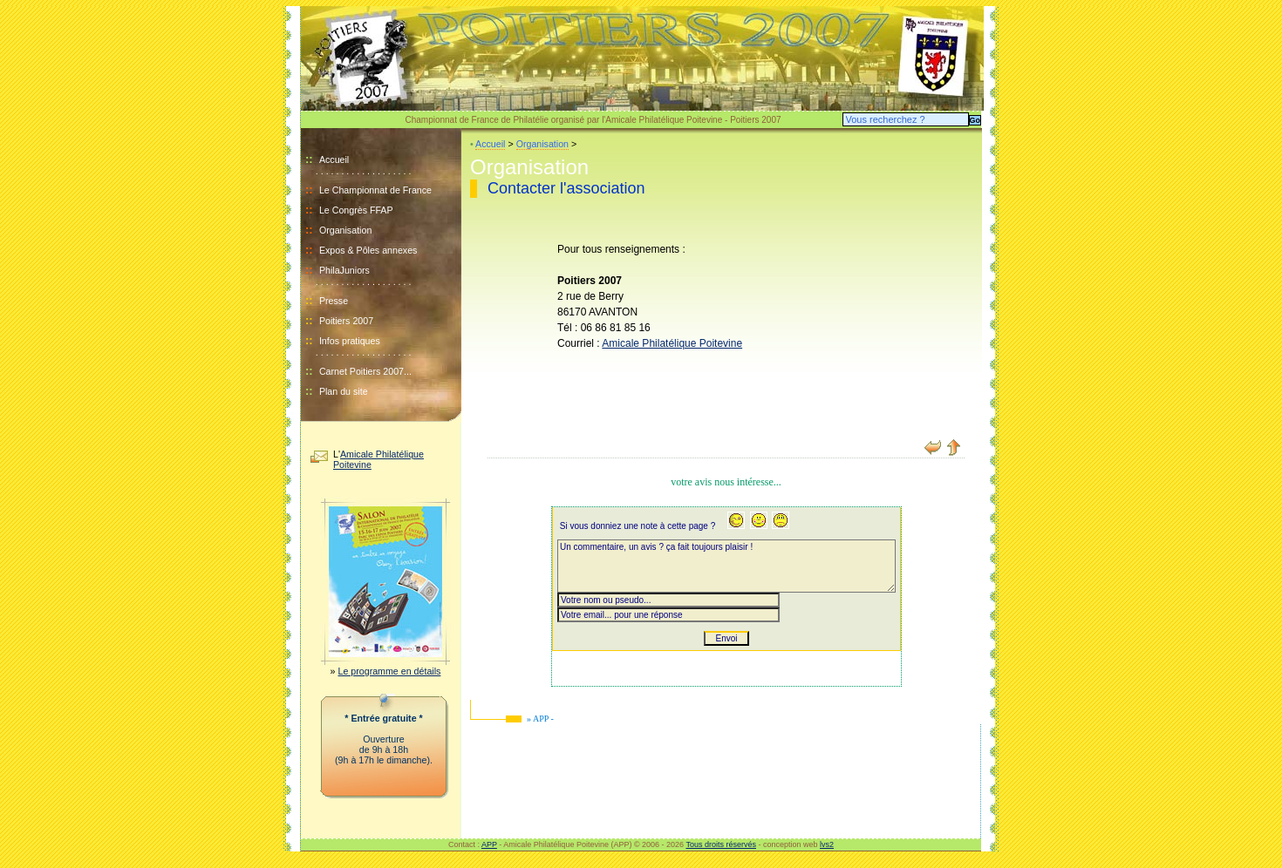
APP (489, 844)
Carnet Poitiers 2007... (365, 371)
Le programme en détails (389, 671)
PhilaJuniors (344, 270)
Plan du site (343, 391)
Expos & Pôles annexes (368, 250)
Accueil (327, 159)
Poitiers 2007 (346, 320)
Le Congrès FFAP (356, 210)
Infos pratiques (349, 341)
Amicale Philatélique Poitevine (672, 343)
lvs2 (827, 844)
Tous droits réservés (720, 844)
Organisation (345, 230)
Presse (333, 300)
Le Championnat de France (375, 190)
